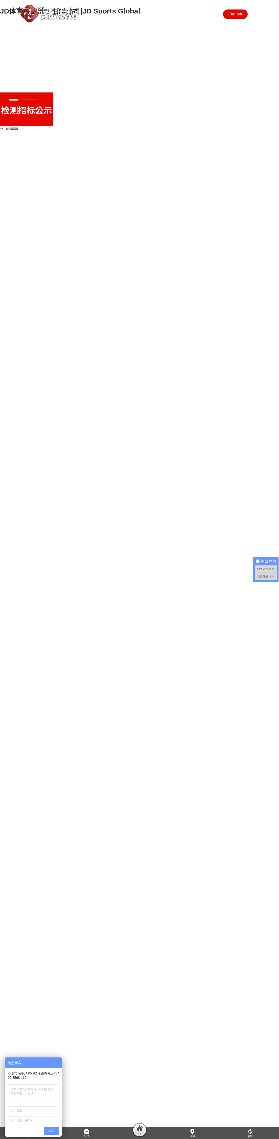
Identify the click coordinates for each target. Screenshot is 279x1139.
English (235, 14)
